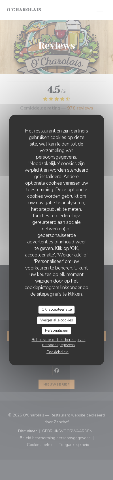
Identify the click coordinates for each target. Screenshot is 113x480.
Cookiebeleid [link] (57, 351)
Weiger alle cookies (56, 320)
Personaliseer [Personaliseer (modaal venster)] (56, 330)
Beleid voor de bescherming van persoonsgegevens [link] (59, 342)
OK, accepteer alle (57, 309)
